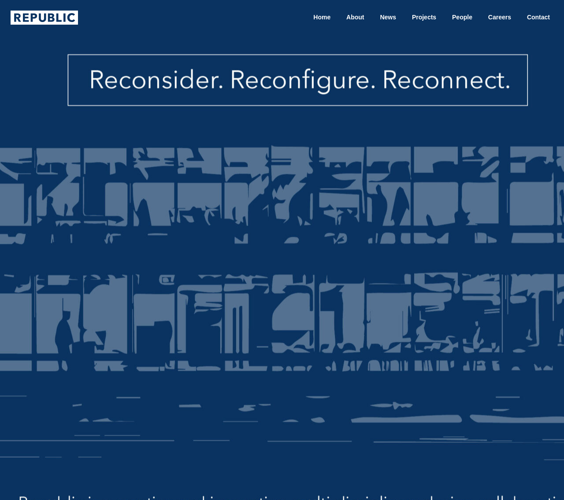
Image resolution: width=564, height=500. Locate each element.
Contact (538, 17)
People (462, 17)
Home (321, 17)
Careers (499, 17)
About (355, 17)
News (388, 17)
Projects (424, 17)
